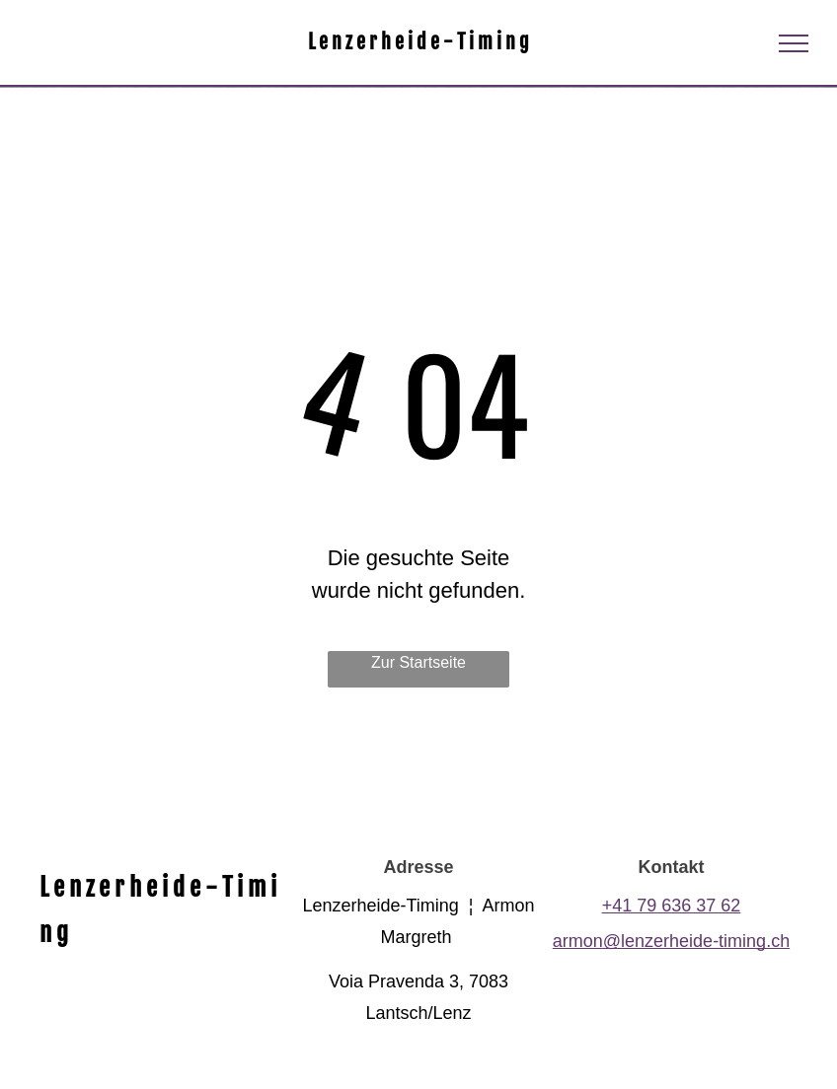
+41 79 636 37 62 (671, 905)
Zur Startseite (418, 662)
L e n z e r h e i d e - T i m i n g (418, 42)
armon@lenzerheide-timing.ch (671, 941)
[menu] (793, 43)
